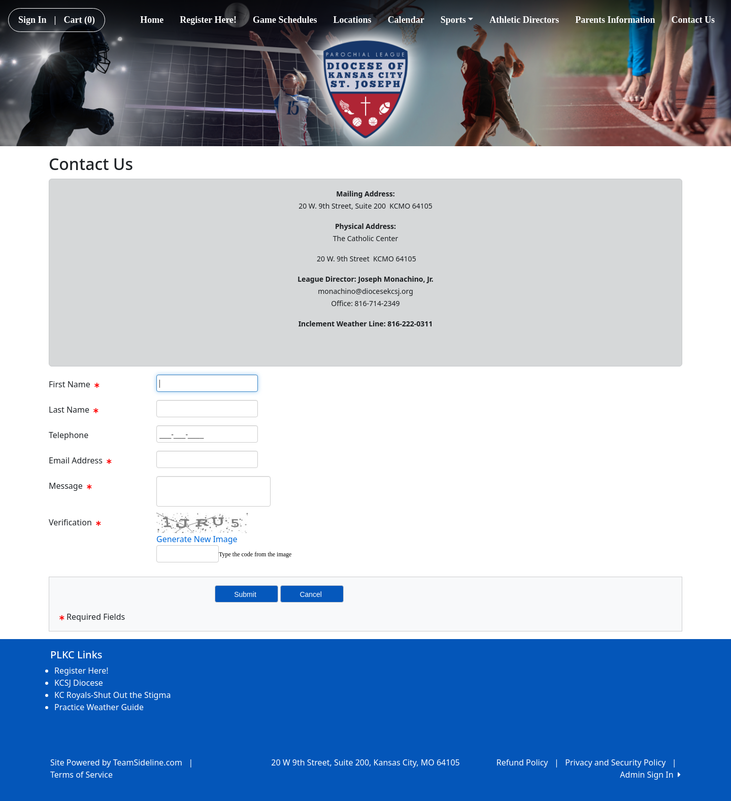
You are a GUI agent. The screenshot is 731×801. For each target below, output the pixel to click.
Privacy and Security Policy (615, 762)
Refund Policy (522, 762)
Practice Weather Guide (99, 707)
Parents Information (615, 20)
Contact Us (693, 20)
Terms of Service (81, 774)
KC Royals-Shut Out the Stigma (112, 694)
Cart (79, 20)
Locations (353, 20)
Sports (457, 20)
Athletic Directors (524, 20)
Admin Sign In (650, 774)
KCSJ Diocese (78, 682)
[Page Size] (207, 383)
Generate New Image (197, 539)
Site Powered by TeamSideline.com (116, 762)
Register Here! (208, 20)
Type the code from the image (255, 554)
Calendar (406, 20)
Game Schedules (285, 20)
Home (151, 20)
